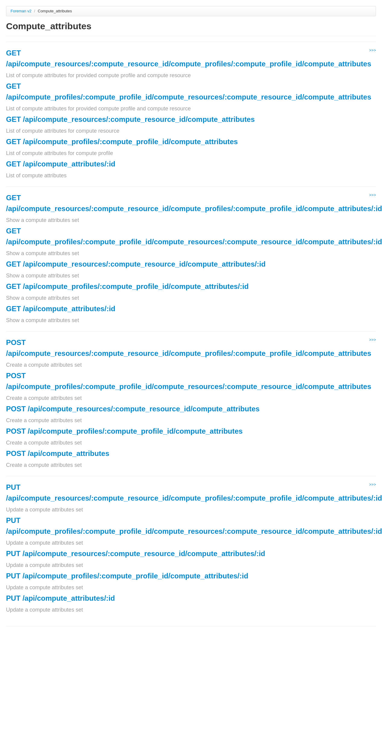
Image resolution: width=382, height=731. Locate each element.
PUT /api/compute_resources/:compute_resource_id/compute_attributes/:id (135, 553)
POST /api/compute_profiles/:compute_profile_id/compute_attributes (124, 431)
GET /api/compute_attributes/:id (60, 164)
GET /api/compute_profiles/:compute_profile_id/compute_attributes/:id (127, 286)
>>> (372, 50)
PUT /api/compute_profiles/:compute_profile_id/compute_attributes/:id (127, 576)
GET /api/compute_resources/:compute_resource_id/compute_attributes (130, 119)
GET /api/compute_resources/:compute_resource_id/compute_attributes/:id (136, 264)
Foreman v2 (21, 11)
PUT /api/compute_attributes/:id (60, 598)
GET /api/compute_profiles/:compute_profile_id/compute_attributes (122, 142)
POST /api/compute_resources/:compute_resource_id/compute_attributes (133, 409)
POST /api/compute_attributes (57, 453)
